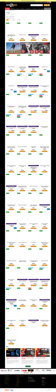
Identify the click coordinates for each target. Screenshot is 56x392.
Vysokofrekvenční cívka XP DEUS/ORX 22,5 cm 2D (45, 281)
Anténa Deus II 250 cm (22, 34)
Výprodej (42, 8)
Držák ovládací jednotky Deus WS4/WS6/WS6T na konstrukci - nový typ (22, 107)
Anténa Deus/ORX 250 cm (11, 66)
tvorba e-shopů (45, 390)
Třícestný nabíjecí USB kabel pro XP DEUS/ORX (33, 261)
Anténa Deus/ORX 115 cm (44, 34)
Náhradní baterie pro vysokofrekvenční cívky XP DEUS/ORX (33, 168)
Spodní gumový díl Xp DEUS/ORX (11, 260)
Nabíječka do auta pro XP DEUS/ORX (22, 166)
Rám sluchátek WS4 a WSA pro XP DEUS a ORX (11, 243)
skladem (12, 18)
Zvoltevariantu (48, 71)
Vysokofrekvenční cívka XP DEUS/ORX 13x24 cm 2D (33, 281)
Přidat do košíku (11, 71)
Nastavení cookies (7, 383)
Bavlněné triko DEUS (45, 66)
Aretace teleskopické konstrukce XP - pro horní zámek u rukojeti (22, 67)
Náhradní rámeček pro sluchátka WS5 (44, 166)
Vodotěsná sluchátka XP (44, 260)
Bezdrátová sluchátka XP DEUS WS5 (22, 88)
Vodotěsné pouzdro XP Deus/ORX (11, 280)
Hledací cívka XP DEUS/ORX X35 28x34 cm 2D (22, 128)
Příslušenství (17, 8)
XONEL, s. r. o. (43, 381)
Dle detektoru (12, 10)
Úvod (6, 10)
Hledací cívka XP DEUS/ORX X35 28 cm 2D (11, 128)
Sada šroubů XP (33, 242)
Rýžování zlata (22, 8)
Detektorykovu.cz (49, 389)
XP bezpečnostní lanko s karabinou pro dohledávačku (22, 300)
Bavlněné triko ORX (11, 85)
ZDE (34, 0)
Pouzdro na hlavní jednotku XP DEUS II (33, 224)
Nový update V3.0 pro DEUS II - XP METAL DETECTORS (28, 358)
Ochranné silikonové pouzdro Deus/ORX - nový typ (11, 205)
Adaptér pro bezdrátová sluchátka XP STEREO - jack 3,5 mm (11, 35)
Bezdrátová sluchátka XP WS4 (33, 87)
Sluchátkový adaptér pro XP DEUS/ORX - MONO (45, 243)
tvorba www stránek (49, 390)
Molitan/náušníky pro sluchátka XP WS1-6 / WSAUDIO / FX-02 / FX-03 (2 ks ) (44, 147)
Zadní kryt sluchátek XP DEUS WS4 (11, 321)
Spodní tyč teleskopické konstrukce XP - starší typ (22, 261)
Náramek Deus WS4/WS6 (11, 187)
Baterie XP (33, 68)
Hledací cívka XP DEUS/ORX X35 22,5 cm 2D (44, 108)
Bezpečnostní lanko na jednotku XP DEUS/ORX (44, 86)
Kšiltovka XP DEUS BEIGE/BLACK (33, 147)
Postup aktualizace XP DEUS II (40, 357)
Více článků (28, 366)
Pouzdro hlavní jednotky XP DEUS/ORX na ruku (22, 224)
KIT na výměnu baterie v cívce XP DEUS (33, 128)
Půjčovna (49, 8)
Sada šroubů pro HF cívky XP (22, 242)
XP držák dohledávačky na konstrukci (33, 300)
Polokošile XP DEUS (44, 206)
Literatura (39, 8)
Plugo (43, 390)
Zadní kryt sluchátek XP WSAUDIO (22, 321)
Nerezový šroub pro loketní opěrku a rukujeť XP (44, 186)
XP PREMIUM (7, 8)
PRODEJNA (46, 8)
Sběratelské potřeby (28, 8)
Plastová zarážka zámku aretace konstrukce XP (33, 205)
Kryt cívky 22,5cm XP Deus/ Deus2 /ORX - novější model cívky (11, 147)
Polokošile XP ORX (11, 225)
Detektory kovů (13, 8)
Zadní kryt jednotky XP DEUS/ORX (45, 302)
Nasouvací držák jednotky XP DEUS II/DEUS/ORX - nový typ (22, 186)
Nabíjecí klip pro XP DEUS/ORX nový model (11, 166)
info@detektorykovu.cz (32, 381)
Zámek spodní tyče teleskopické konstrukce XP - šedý (44, 321)
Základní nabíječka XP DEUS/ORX (33, 322)
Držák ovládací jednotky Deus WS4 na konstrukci (11, 106)
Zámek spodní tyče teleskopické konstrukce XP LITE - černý (11, 340)
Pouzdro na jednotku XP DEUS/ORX (44, 224)
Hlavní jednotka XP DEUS (33, 107)
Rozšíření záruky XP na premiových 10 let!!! (12, 358)
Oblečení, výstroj (35, 8)
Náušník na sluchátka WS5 (33, 186)
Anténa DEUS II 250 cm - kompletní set (33, 37)
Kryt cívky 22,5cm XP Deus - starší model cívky (45, 127)
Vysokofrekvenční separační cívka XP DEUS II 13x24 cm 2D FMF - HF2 (11, 302)
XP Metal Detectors (12, 16)
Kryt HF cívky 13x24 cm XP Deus (22, 146)
